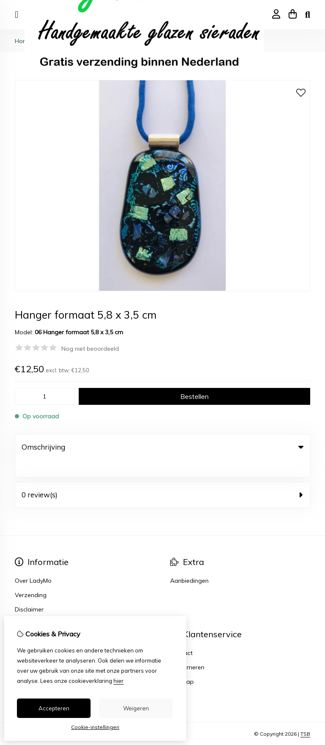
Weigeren (136, 708)
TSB (305, 716)
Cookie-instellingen (95, 727)
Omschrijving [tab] (162, 446)
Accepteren (54, 708)
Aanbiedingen (189, 563)
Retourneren (187, 650)
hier (118, 680)
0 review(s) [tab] (162, 477)
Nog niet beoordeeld (90, 348)
